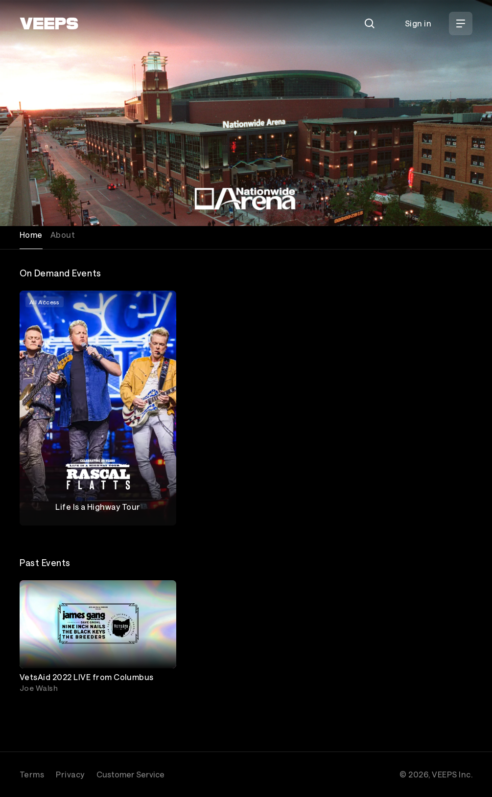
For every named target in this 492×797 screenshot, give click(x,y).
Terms (32, 774)
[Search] (369, 23)
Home (31, 234)
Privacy (70, 774)
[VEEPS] (49, 23)
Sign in (418, 23)
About (62, 234)
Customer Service (130, 774)
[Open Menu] (460, 23)
